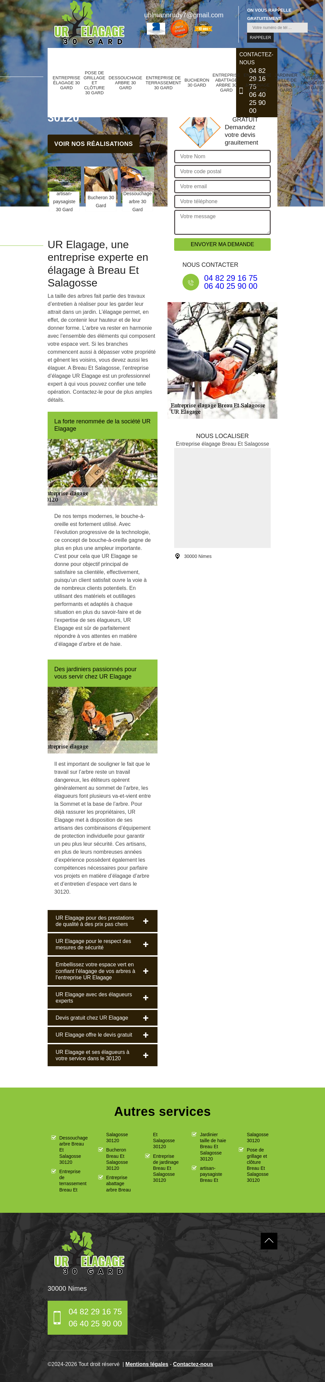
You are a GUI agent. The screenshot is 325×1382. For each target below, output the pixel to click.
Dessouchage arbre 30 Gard (125, 82)
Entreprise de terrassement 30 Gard (163, 82)
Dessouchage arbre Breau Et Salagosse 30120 (73, 1150)
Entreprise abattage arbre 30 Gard (226, 82)
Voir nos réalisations (93, 144)
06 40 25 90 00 (257, 102)
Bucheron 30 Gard (196, 83)
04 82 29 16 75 (230, 277)
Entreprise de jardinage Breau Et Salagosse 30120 (166, 1168)
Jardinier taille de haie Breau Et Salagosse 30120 (213, 1146)
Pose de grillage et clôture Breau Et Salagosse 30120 (257, 1165)
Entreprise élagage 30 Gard (66, 82)
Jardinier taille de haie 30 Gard (285, 82)
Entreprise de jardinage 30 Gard (257, 82)
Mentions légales (147, 1364)
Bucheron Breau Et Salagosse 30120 (117, 1159)
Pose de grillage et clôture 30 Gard (94, 82)
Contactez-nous (193, 1364)
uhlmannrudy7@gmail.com (183, 15)
